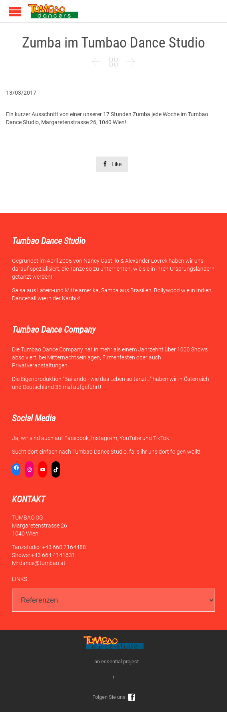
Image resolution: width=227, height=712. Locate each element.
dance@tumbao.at (42, 563)
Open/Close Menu (15, 11)
